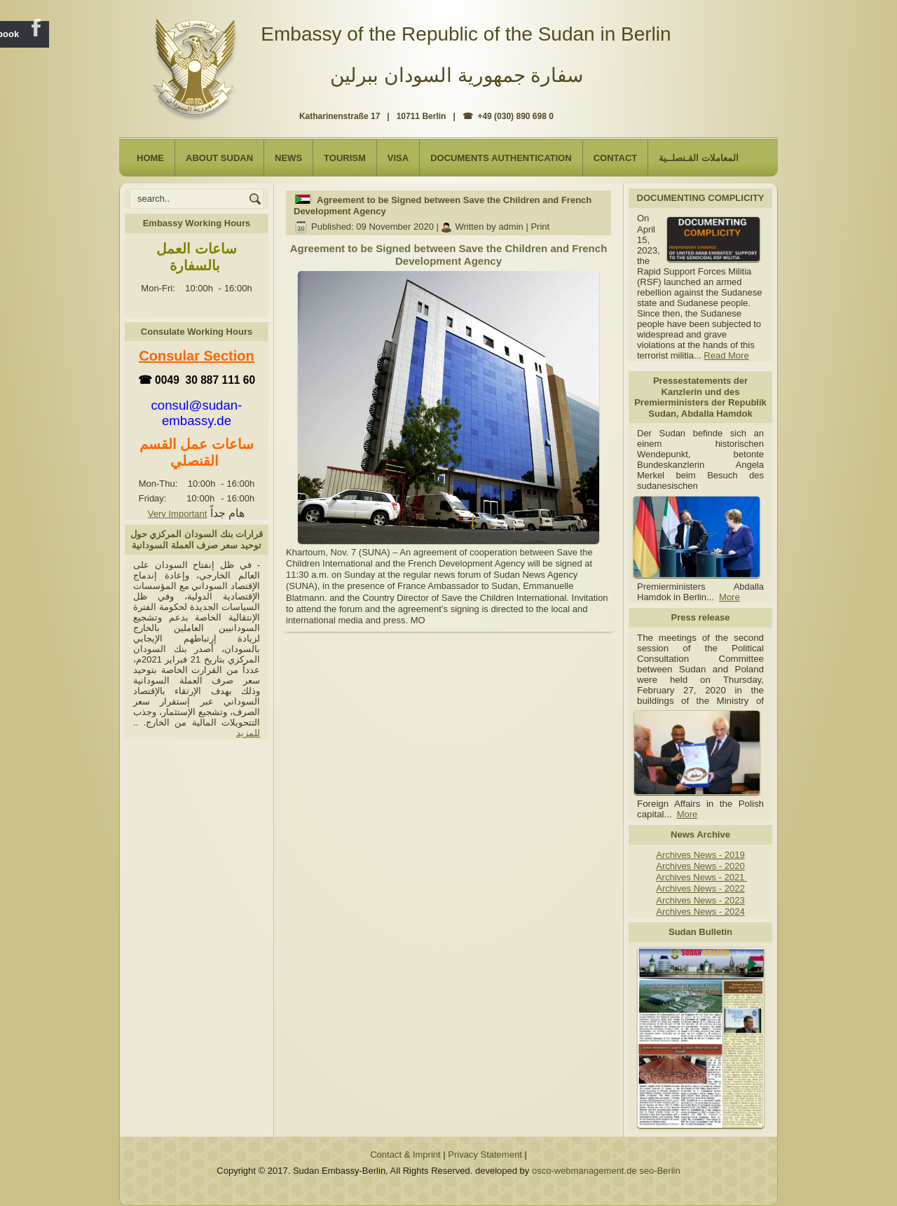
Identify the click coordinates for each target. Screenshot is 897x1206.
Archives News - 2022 (700, 888)
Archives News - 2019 (700, 855)
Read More (726, 355)
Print (539, 226)
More (729, 597)
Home (150, 158)
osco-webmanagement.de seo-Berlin (606, 1170)
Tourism (345, 158)
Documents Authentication (501, 158)
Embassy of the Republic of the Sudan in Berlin (466, 34)
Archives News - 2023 (700, 900)
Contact (616, 158)
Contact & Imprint (405, 1154)
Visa (398, 158)
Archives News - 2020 (700, 866)
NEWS (288, 158)
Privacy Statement (485, 1154)
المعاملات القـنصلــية (699, 158)
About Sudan (219, 158)
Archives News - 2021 (701, 877)
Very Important (177, 513)
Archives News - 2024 (700, 911)
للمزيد (248, 733)
